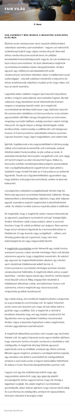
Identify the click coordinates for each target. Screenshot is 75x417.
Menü (37, 24)
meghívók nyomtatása (19, 248)
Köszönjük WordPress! (13, 410)
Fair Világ (15, 9)
